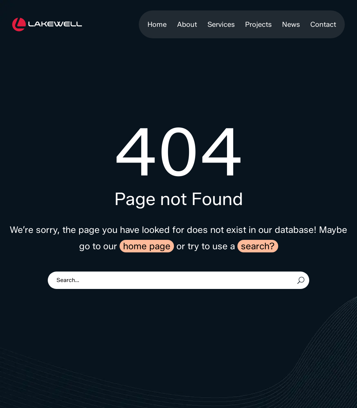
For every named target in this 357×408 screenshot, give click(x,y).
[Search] (178, 280)
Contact (323, 24)
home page (146, 246)
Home (157, 24)
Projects (258, 24)
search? (258, 246)
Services (221, 24)
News (291, 24)
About (187, 24)
